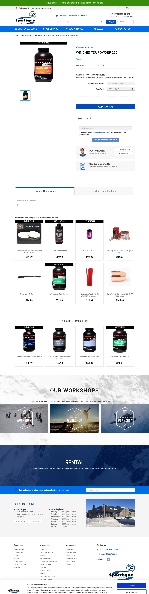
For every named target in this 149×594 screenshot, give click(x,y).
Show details (108, 590)
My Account (71, 545)
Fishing (16, 558)
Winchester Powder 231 (59, 294)
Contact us (43, 549)
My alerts (69, 564)
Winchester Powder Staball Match (29, 357)
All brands (51, 29)
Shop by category (27, 29)
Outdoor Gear (18, 552)
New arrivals (75, 29)
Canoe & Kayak (19, 549)
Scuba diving (18, 561)
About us (43, 555)
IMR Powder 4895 (90, 251)
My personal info (72, 558)
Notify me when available (105, 140)
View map (21, 522)
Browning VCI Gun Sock (29, 294)
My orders (69, 549)
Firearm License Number (96, 83)
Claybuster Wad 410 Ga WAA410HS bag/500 (90, 295)
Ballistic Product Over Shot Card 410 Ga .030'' (29, 252)
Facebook (108, 559)
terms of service (95, 132)
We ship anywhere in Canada (73, 16)
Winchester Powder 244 (89, 357)
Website (35, 522)
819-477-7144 (114, 17)
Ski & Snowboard (20, 564)
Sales (100, 29)
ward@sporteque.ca (110, 554)
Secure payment (46, 558)
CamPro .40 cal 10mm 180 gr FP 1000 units (120, 295)
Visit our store (128, 17)
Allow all (132, 572)
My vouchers (70, 561)
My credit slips (71, 552)
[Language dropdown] (119, 8)
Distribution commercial (48, 561)
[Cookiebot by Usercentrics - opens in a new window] (13, 590)
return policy (106, 132)
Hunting (16, 555)
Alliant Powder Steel (59, 251)
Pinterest (90, 119)
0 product (124, 22)
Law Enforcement (46, 564)
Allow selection (131, 579)
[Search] (79, 22)
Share (85, 119)
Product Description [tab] (45, 191)
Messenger (124, 153)
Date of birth (100, 89)
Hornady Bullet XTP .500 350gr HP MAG (120, 252)
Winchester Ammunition (84, 47)
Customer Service (46, 552)
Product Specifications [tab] (104, 191)
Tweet (87, 119)
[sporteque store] (110, 513)
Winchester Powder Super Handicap (60, 358)
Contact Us (124, 29)
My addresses (71, 555)
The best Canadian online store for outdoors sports (34, 8)
